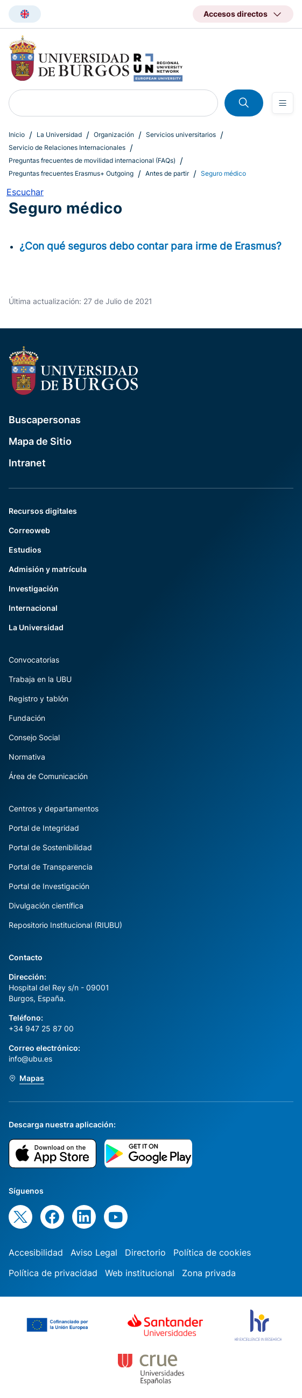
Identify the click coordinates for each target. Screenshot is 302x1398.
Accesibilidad (36, 1252)
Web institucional (139, 1273)
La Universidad (59, 134)
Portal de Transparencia (51, 866)
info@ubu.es (30, 1058)
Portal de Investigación (49, 886)
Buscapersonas (45, 419)
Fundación (27, 717)
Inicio (17, 134)
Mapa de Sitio (40, 441)
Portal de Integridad (44, 827)
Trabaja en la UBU (40, 679)
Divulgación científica (46, 905)
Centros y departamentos (54, 808)
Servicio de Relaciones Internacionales (67, 147)
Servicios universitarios (181, 134)
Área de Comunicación (48, 776)
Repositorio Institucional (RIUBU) (65, 924)
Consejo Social (34, 737)
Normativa (27, 756)
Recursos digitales (43, 510)
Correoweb (29, 530)
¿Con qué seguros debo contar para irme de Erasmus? (150, 245)
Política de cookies (212, 1252)
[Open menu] (282, 103)
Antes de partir (167, 173)
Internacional (33, 607)
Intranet (27, 463)
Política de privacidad (53, 1273)
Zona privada (209, 1273)
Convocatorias (34, 659)
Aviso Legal (94, 1252)
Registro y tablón (38, 698)
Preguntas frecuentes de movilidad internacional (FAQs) (92, 160)
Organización (114, 134)
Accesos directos (235, 13)
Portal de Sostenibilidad (50, 847)
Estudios (25, 549)
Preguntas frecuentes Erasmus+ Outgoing (71, 173)
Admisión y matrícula (48, 569)
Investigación (34, 588)
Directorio (145, 1252)
